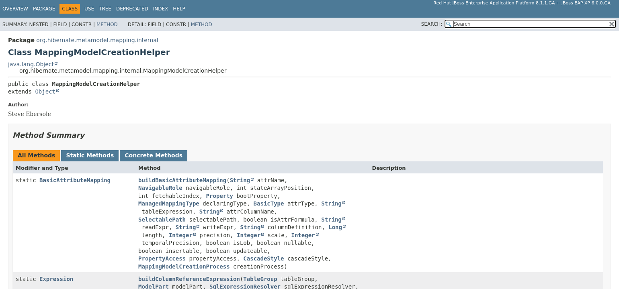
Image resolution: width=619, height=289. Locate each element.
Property (219, 196)
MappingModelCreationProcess (184, 266)
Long (335, 227)
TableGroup (260, 279)
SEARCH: (432, 24)
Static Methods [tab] (90, 155)
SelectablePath (162, 219)
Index (160, 9)
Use (89, 9)
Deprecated (132, 9)
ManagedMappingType (168, 203)
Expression (56, 279)
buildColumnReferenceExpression (189, 279)
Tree (105, 9)
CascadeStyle (263, 258)
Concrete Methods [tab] (153, 155)
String (240, 180)
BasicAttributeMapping (75, 180)
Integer (181, 235)
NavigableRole (160, 188)
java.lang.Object (31, 64)
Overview (15, 9)
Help (179, 9)
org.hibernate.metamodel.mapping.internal (97, 40)
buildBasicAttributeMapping (182, 180)
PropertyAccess (162, 258)
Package (44, 9)
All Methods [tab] (36, 155)
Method (107, 24)
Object (45, 91)
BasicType (269, 203)
